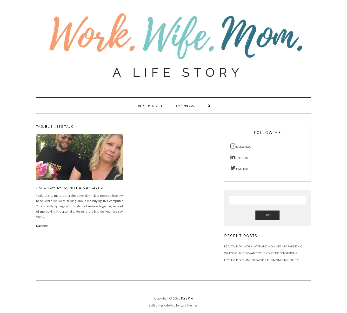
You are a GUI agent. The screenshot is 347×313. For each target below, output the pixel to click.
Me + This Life (149, 105)
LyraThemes (189, 305)
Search (267, 215)
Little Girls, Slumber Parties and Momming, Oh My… (262, 260)
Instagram (241, 146)
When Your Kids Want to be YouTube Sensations (260, 253)
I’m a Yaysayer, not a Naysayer (69, 188)
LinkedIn (239, 157)
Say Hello (185, 105)
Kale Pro (187, 298)
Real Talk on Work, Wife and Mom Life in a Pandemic (263, 246)
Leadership (42, 225)
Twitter (239, 167)
